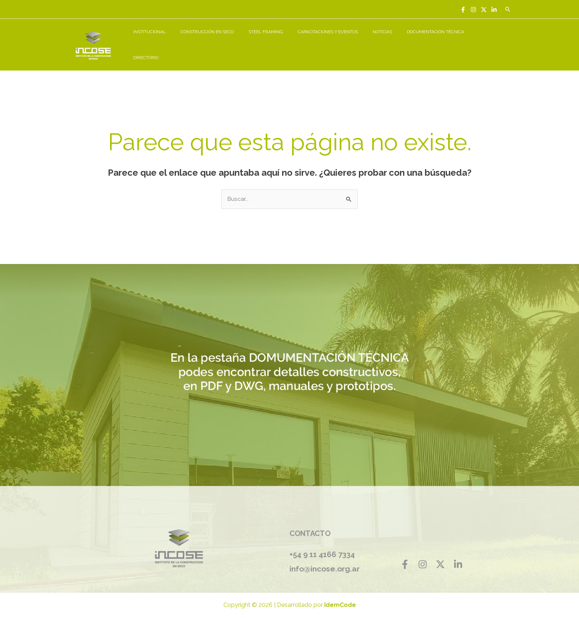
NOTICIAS (397, 40)
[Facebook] (463, 10)
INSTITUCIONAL (187, 40)
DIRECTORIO (494, 40)
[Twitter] (484, 10)
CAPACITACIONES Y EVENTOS (348, 40)
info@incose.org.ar (326, 560)
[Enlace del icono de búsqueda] (507, 9)
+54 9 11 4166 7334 (322, 546)
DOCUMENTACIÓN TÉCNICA (444, 40)
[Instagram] (473, 10)
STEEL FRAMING (292, 40)
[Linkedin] (494, 10)
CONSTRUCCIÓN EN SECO (239, 40)
